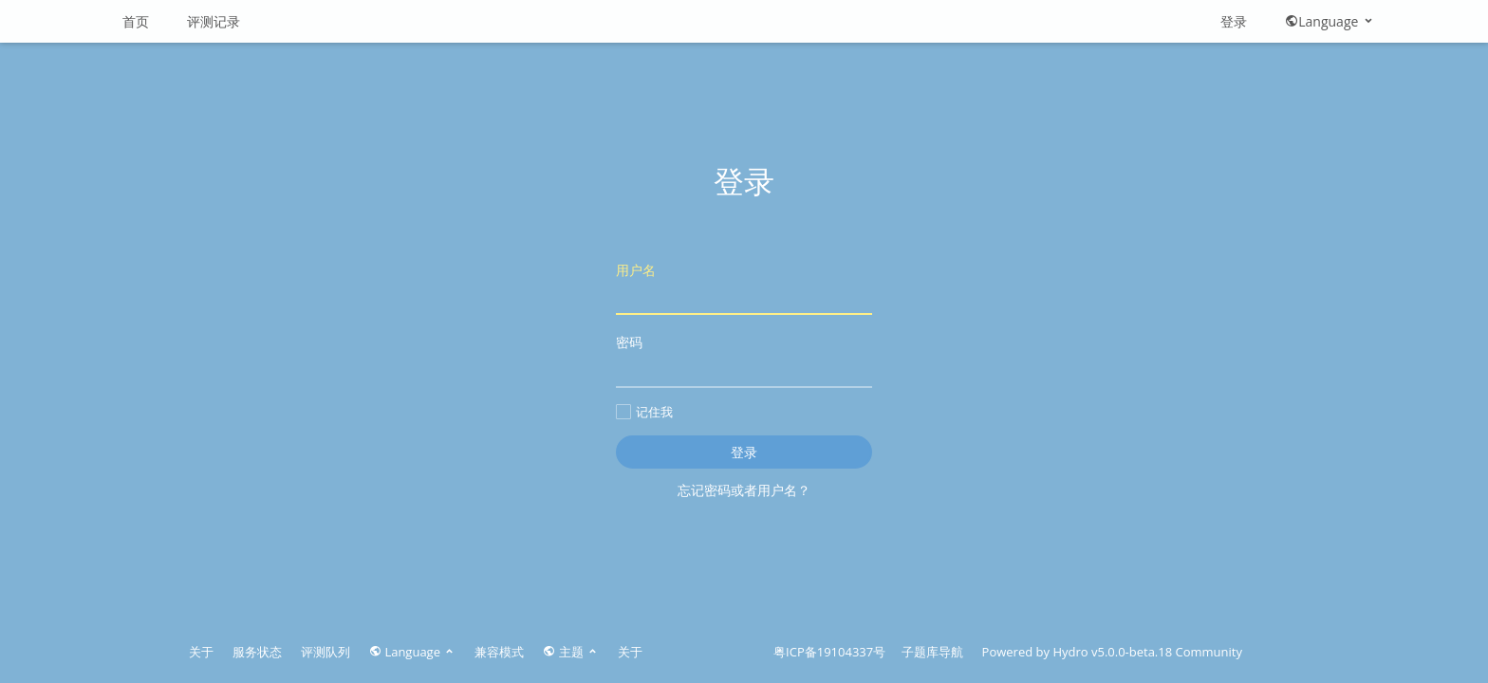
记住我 (644, 411)
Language (1330, 21)
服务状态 (257, 651)
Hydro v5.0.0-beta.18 (1112, 651)
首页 (135, 21)
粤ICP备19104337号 (829, 651)
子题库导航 (932, 651)
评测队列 (325, 651)
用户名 (744, 288)
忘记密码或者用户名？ (744, 490)
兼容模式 (499, 651)
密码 (744, 360)
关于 (201, 651)
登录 (1233, 21)
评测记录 (213, 21)
